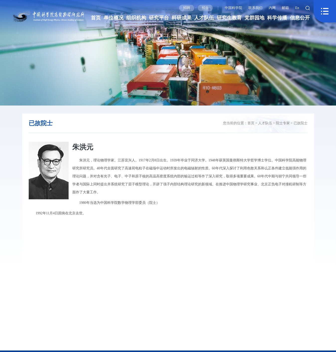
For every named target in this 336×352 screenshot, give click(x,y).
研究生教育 (229, 17)
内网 (272, 8)
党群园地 (254, 17)
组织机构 (136, 17)
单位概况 (113, 17)
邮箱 (285, 8)
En (297, 8)
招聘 (186, 8)
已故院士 (301, 123)
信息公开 (300, 17)
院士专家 (283, 123)
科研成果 (182, 17)
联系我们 (255, 8)
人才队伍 (204, 17)
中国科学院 (233, 8)
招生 (205, 8)
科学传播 (277, 17)
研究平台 (159, 17)
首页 (96, 17)
